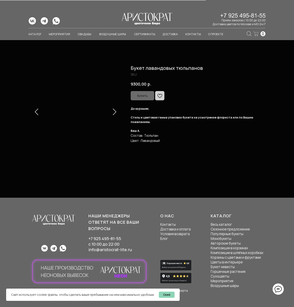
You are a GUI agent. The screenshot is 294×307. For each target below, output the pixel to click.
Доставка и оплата (175, 229)
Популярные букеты (227, 233)
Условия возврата (175, 233)
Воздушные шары (225, 285)
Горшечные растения (228, 271)
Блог (164, 238)
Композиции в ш (223, 252)
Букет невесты (223, 266)
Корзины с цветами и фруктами (236, 257)
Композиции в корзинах (229, 248)
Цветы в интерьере (227, 262)
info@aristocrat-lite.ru (110, 249)
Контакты (168, 224)
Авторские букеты (226, 243)
